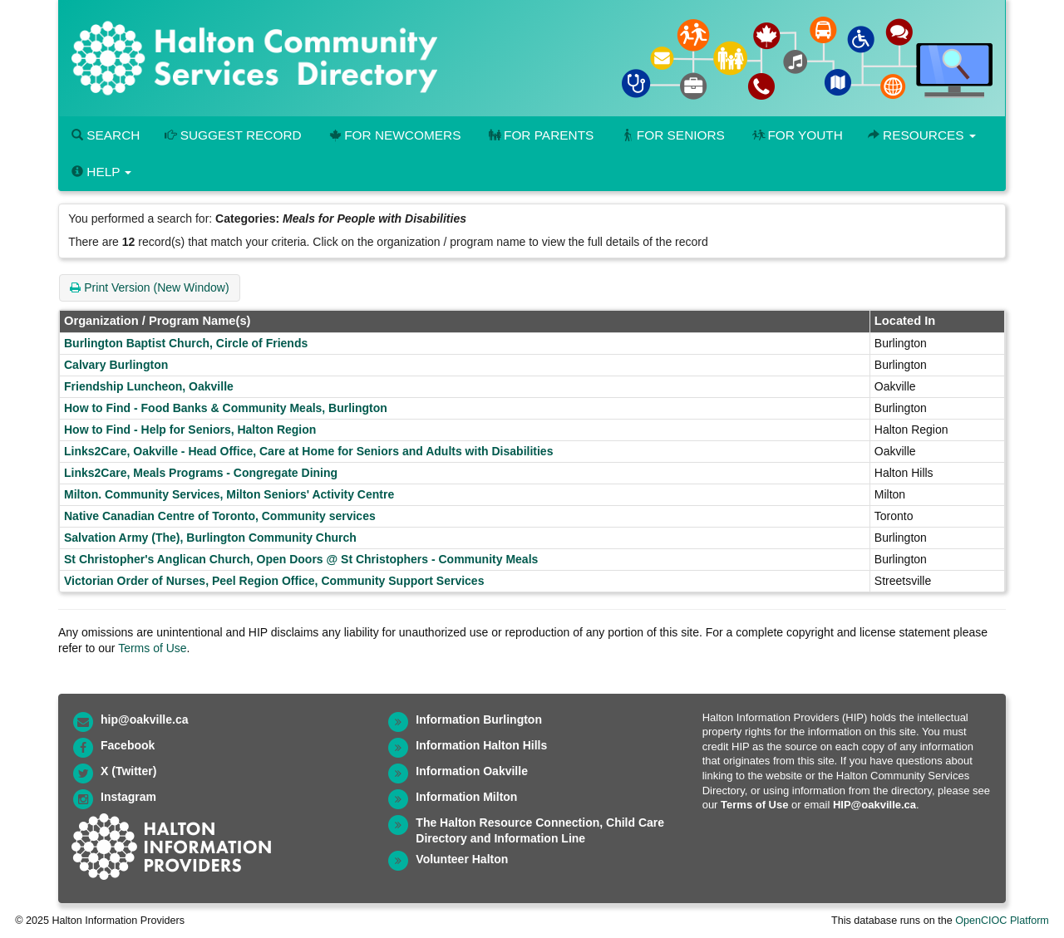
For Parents (539, 135)
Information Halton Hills (481, 745)
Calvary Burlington (116, 364)
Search (105, 135)
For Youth (796, 135)
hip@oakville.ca (144, 719)
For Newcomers (394, 135)
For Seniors (671, 135)
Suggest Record (233, 135)
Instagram (128, 796)
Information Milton (466, 796)
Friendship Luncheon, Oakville (149, 386)
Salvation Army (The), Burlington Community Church (210, 537)
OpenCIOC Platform (1002, 920)
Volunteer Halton (462, 859)
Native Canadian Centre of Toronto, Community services (220, 516)
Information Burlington (479, 719)
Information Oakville (472, 771)
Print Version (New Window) (149, 287)
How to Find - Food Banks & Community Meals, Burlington (225, 408)
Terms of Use (152, 648)
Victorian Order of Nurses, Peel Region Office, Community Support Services (274, 580)
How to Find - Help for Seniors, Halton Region (190, 429)
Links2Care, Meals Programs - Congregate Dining (200, 472)
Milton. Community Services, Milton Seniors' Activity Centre (229, 494)
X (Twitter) (128, 771)
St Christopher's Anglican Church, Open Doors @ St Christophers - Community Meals (301, 559)
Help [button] (101, 172)
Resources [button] (922, 135)
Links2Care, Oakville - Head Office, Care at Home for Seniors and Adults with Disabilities (308, 451)
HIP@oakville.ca (874, 804)
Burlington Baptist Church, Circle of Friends (186, 343)
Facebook (128, 745)
